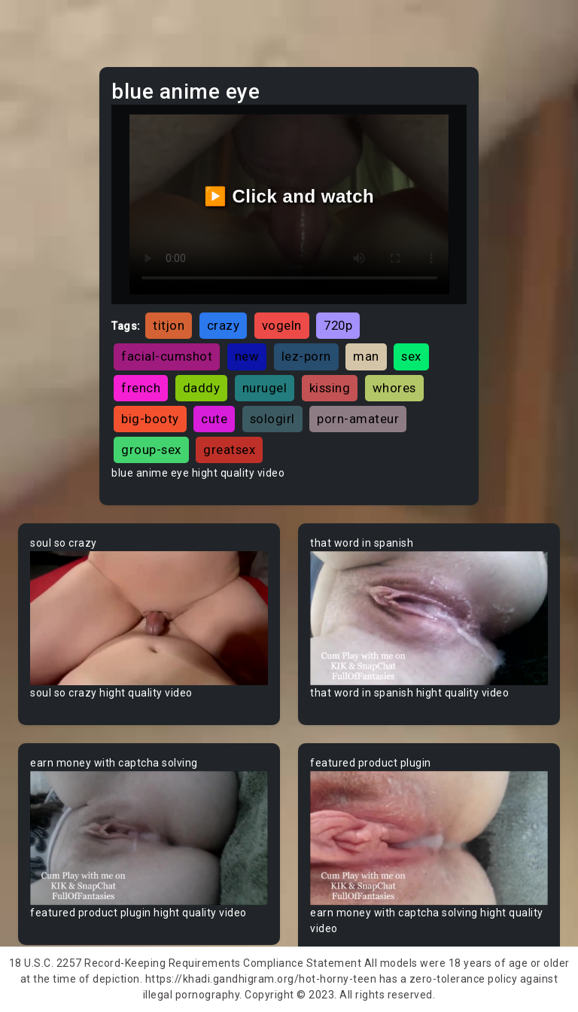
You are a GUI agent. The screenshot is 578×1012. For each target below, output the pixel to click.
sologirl (272, 418)
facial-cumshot (166, 356)
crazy (223, 325)
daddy (202, 387)
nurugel (264, 387)
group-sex (151, 449)
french (140, 387)
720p (338, 325)
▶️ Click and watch (289, 196)
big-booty (150, 418)
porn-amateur (358, 418)
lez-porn (306, 356)
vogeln (282, 325)
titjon (168, 325)
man (366, 356)
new (247, 356)
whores (394, 387)
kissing (330, 387)
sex (411, 356)
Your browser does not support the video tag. (149, 618)
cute (214, 418)
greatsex (229, 449)
